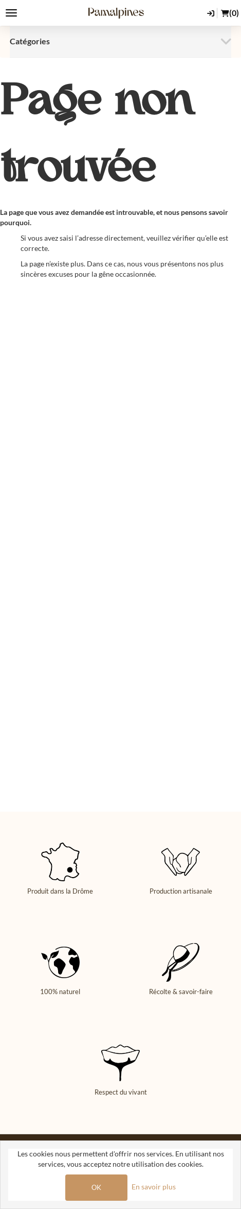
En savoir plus (154, 1186)
